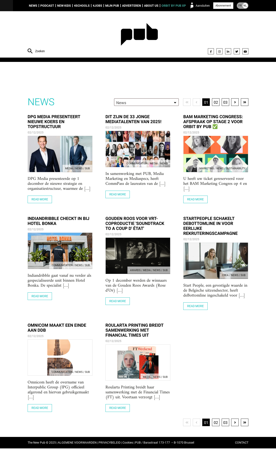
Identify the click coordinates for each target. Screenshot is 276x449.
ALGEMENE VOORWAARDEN (77, 443)
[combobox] (146, 102)
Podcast (47, 5)
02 (215, 102)
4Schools (82, 5)
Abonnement (223, 5)
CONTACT (241, 443)
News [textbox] (121, 103)
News (33, 5)
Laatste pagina (244, 102)
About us (151, 5)
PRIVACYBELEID (110, 443)
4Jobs (97, 5)
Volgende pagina (235, 102)
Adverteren (131, 5)
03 (225, 102)
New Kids (64, 5)
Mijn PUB (112, 5)
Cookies (127, 443)
